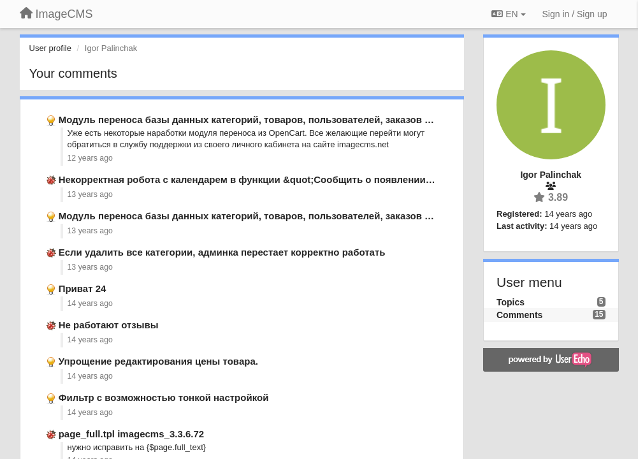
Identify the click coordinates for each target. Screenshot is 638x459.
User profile (50, 48)
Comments (519, 315)
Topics (511, 302)
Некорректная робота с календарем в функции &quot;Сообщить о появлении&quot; (257, 179)
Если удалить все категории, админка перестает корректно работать (222, 252)
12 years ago (90, 158)
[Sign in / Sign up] (575, 14)
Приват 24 (82, 288)
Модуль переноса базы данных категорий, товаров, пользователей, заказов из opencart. (270, 119)
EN (508, 14)
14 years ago (90, 303)
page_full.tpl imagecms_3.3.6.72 (131, 433)
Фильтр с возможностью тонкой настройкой (164, 397)
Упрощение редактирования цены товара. (158, 361)
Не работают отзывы (109, 324)
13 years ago (90, 194)
